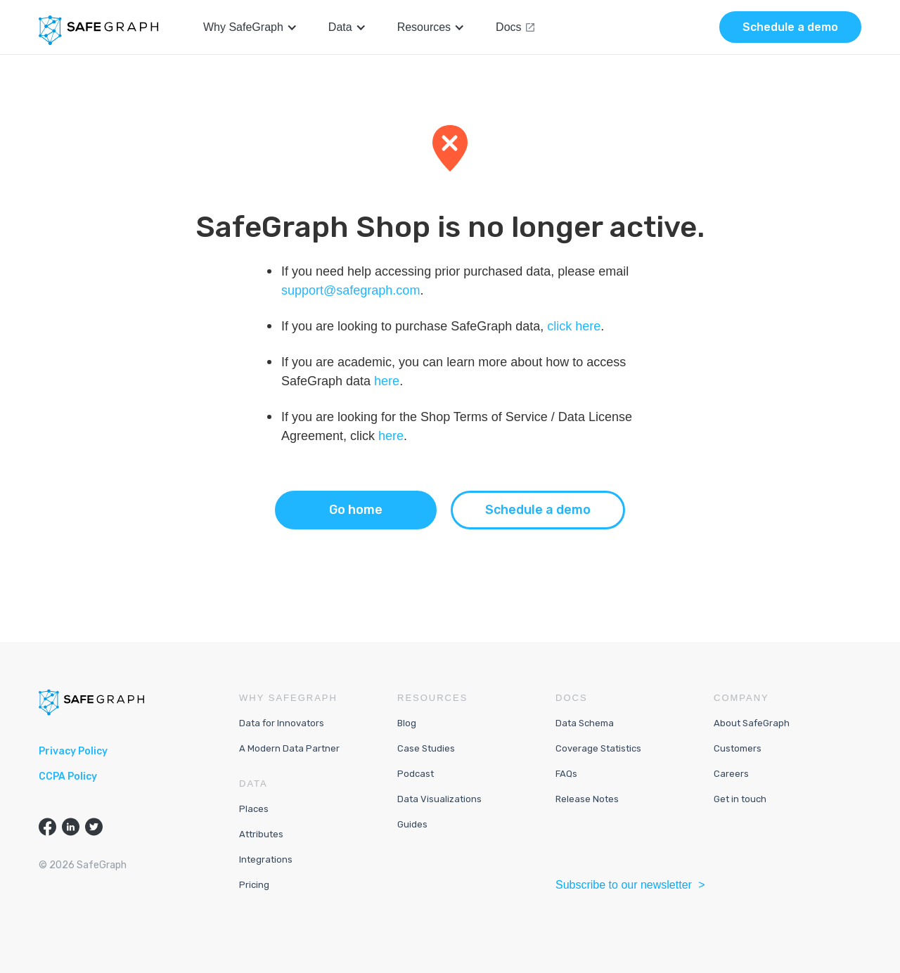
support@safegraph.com (350, 290)
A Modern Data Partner (289, 748)
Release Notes (587, 799)
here (386, 381)
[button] (250, 27)
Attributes (261, 834)
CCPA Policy (68, 776)
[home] (98, 30)
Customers (737, 748)
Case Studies (426, 748)
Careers (731, 773)
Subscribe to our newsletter (625, 885)
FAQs (566, 773)
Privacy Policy (73, 751)
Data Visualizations (439, 799)
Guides (412, 824)
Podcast (415, 773)
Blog (406, 723)
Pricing (254, 884)
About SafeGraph (752, 723)
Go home (355, 509)
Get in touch (740, 799)
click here (573, 326)
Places (254, 809)
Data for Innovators (281, 723)
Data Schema (584, 723)
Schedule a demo (538, 509)
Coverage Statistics (598, 748)
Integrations (265, 859)
